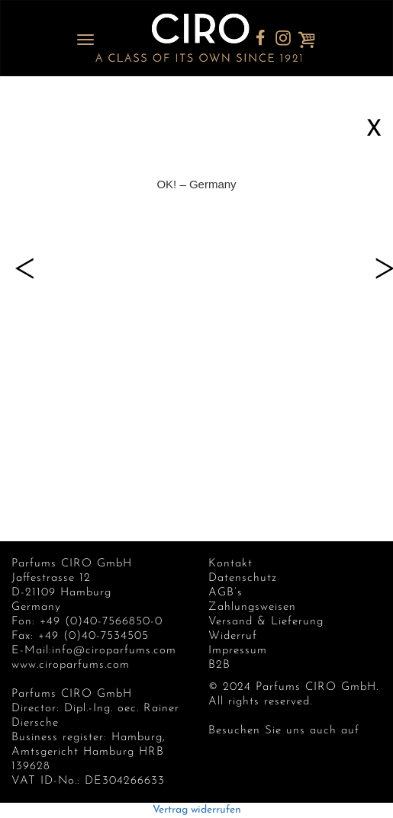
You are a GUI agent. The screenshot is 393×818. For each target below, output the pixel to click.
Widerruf (232, 636)
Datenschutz (242, 578)
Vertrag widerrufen (197, 810)
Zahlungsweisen (252, 607)
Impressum (237, 650)
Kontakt (230, 563)
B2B (219, 665)
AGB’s (225, 592)
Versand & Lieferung (266, 621)
